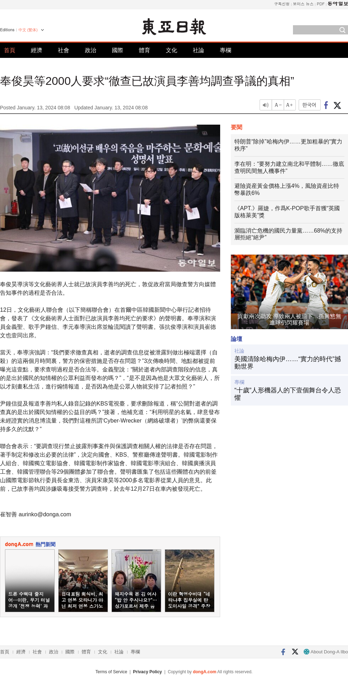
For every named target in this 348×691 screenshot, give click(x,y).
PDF (321, 3)
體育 (144, 50)
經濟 (36, 50)
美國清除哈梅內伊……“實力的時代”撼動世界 (287, 362)
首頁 (9, 50)
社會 (63, 50)
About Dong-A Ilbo (326, 651)
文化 (171, 50)
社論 (198, 50)
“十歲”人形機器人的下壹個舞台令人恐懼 (287, 394)
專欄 (225, 50)
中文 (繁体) (28, 30)
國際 (117, 50)
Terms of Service (111, 671)
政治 (90, 50)
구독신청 (282, 3)
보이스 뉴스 (303, 3)
